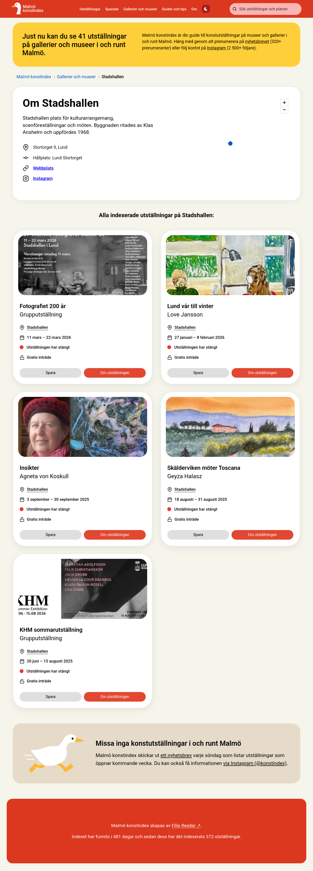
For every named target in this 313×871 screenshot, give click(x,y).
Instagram (216, 48)
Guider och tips (174, 9)
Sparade (112, 9)
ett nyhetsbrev (176, 755)
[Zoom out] (284, 109)
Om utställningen (114, 372)
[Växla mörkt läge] (206, 9)
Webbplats (43, 168)
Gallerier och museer (140, 9)
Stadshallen (37, 327)
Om (194, 9)
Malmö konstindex (34, 76)
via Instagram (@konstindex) (255, 763)
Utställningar (90, 9)
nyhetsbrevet (257, 41)
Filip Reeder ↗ (186, 825)
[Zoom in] (284, 102)
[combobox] (265, 9)
